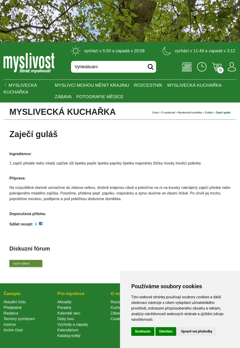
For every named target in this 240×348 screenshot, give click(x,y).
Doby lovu (65, 319)
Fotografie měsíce (100, 96)
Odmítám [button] (166, 331)
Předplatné (13, 308)
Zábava (63, 96)
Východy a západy (72, 324)
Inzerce (10, 324)
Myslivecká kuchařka (194, 85)
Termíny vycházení (19, 319)
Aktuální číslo (15, 302)
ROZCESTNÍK (148, 85)
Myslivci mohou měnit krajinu (92, 85)
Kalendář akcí (68, 313)
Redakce (11, 313)
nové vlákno (21, 263)
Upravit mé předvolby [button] (196, 331)
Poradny (64, 308)
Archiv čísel (13, 330)
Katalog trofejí (69, 336)
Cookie (117, 319)
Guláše (209, 112)
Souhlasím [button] (143, 331)
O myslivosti (168, 112)
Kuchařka (119, 308)
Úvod (155, 112)
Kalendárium (68, 330)
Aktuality (64, 302)
